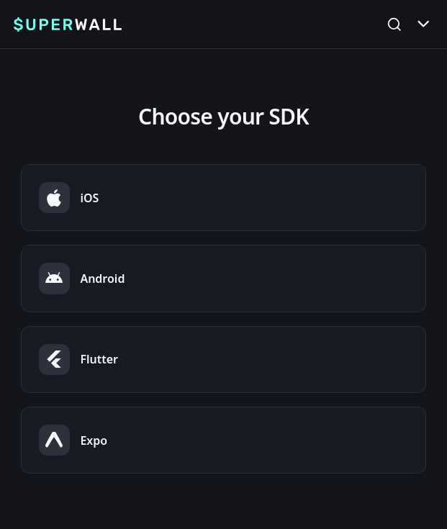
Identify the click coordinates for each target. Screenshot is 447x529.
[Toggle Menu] (423, 24)
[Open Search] (394, 24)
